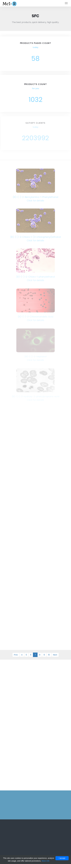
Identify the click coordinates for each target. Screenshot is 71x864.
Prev (16, 654)
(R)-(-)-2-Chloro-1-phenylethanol (35, 276)
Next (55, 654)
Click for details (35, 200)
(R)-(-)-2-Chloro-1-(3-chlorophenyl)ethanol (35, 236)
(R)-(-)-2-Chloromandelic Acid (35, 316)
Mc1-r (10, 3)
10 (49, 654)
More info (45, 861)
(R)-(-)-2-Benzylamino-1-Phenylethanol (35, 196)
